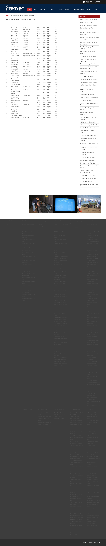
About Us (53, 9)
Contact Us (97, 542)
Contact (96, 9)
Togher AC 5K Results (86, 22)
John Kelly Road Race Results (89, 128)
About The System (39, 9)
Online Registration (64, 9)
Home (29, 9)
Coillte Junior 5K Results (87, 157)
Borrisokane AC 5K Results (88, 175)
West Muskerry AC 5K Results (89, 19)
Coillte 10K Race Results (87, 160)
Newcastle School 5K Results (89, 97)
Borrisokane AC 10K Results (88, 178)
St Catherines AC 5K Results (88, 56)
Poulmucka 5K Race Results (88, 82)
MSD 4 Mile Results (86, 100)
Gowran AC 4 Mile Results (88, 135)
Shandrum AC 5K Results (87, 64)
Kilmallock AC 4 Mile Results (88, 125)
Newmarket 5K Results (87, 94)
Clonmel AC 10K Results (87, 163)
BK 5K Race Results (86, 181)
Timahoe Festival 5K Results (88, 25)
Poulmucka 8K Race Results (88, 79)
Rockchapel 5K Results (87, 76)
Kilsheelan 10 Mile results (88, 122)
